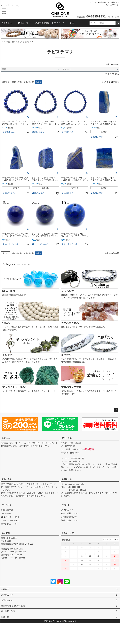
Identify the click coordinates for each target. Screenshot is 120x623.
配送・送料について (70, 513)
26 (90, 564)
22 (115, 560)
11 (82, 556)
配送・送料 (67, 438)
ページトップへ (116, 410)
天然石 (18, 42)
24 (73, 564)
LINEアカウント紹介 (10, 517)
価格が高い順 (29, 82)
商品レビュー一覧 (9, 524)
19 (90, 560)
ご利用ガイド (114, 2)
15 (115, 556)
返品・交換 (7, 479)
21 (106, 560)
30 (65, 568)
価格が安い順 (17, 82)
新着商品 (6, 23)
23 (65, 564)
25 (82, 564)
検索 (118, 23)
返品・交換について (70, 520)
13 (98, 556)
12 (90, 556)
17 (73, 560)
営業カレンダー (69, 533)
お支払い (6, 438)
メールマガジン (113, 5)
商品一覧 (23, 23)
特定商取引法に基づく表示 (13, 606)
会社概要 (6, 533)
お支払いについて (69, 517)
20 (98, 560)
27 (98, 564)
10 (73, 556)
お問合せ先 (67, 479)
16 (65, 560)
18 (82, 560)
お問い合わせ (7, 600)
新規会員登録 (42, 23)
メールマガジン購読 (10, 520)
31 (73, 568)
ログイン (92, 2)
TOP (3, 42)
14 (106, 556)
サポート (66, 505)
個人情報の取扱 (8, 611)
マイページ (58, 23)
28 (106, 564)
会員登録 (102, 2)
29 (115, 564)
